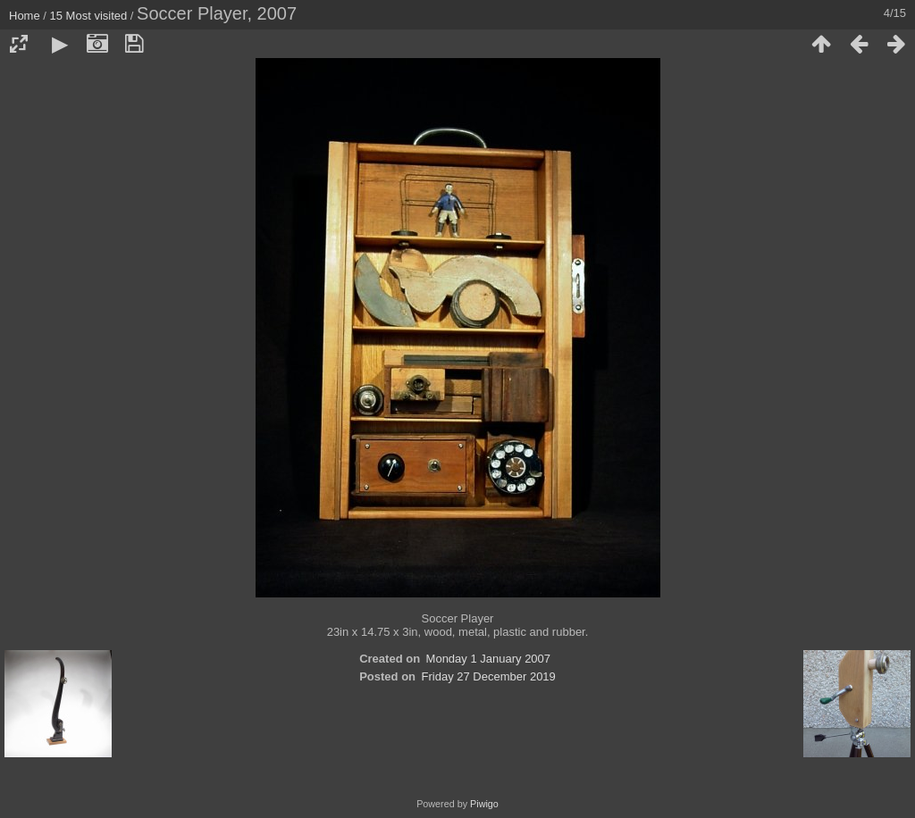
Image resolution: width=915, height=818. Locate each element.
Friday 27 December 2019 (489, 676)
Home (24, 15)
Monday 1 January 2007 (488, 658)
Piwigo (484, 803)
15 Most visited (89, 15)
